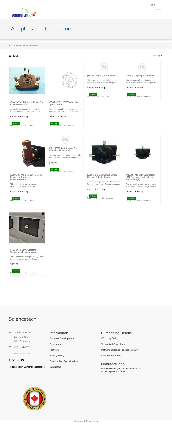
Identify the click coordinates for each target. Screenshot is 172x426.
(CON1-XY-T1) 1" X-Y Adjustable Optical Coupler (64, 103)
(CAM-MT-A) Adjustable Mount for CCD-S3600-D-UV (26, 103)
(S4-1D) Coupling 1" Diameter (101, 76)
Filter (14, 56)
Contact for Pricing (19, 116)
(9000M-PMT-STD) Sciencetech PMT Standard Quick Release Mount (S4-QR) (140, 177)
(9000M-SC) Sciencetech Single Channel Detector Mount (102, 176)
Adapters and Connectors (26, 45)
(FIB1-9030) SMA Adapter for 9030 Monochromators (63, 149)
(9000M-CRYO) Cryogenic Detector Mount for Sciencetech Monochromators (26, 177)
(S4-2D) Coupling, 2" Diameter (140, 76)
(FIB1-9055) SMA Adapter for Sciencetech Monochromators (24, 251)
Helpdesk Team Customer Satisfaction (27, 367)
